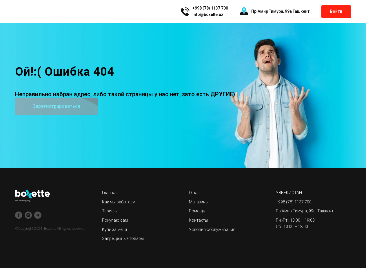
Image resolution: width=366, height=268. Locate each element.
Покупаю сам (115, 220)
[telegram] (37, 215)
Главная (110, 192)
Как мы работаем (118, 202)
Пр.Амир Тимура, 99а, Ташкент (305, 211)
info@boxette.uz (207, 14)
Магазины (198, 202)
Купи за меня (114, 229)
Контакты (198, 220)
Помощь (197, 211)
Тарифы (109, 211)
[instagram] (28, 215)
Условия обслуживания (212, 229)
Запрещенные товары (123, 238)
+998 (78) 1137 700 (294, 202)
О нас (194, 192)
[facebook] (18, 215)
